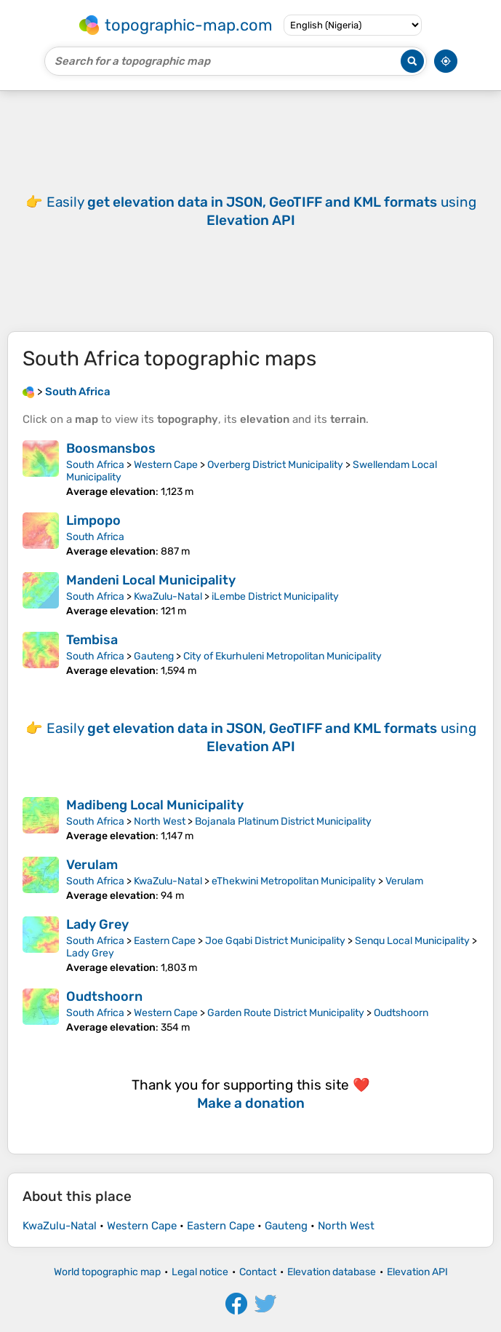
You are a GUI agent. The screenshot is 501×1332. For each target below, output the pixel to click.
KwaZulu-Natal (168, 596)
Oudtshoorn (104, 996)
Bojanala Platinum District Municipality (283, 821)
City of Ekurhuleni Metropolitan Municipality (282, 656)
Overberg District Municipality (275, 465)
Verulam (92, 865)
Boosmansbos (111, 448)
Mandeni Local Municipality (151, 580)
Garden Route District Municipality (285, 1013)
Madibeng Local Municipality (155, 805)
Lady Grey (97, 924)
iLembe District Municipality (275, 596)
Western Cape (166, 465)
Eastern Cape (165, 941)
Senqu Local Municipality (412, 941)
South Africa (95, 465)
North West (159, 821)
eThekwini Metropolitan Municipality (294, 881)
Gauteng (154, 656)
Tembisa (92, 640)
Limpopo (93, 520)
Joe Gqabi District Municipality (275, 941)
